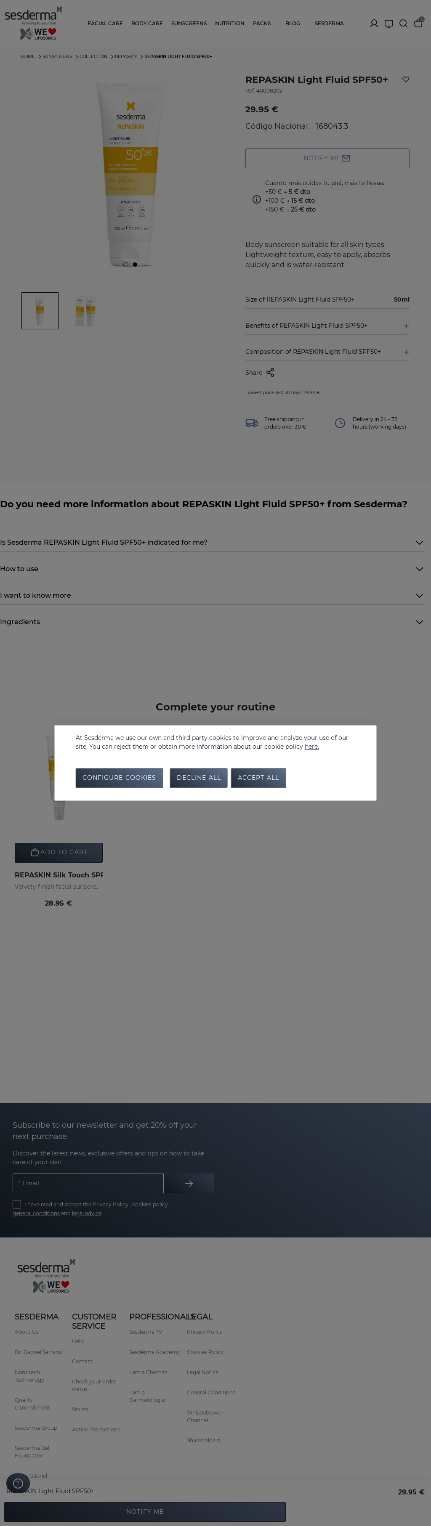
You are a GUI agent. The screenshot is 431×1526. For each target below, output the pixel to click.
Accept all (258, 778)
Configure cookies (119, 778)
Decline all (199, 778)
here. (312, 746)
